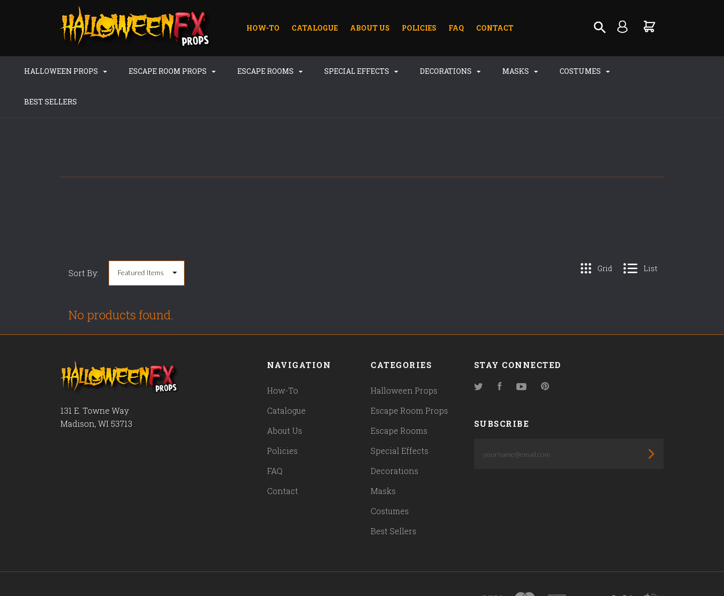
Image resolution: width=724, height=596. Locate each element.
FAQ (456, 28)
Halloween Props (56, 71)
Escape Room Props (163, 71)
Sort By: (83, 242)
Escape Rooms (261, 71)
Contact (494, 28)
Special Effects (352, 71)
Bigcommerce (274, 569)
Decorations (441, 71)
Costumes (576, 71)
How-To (263, 28)
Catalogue (315, 28)
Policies (419, 28)
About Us (370, 28)
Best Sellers (648, 71)
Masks (511, 71)
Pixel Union (167, 569)
